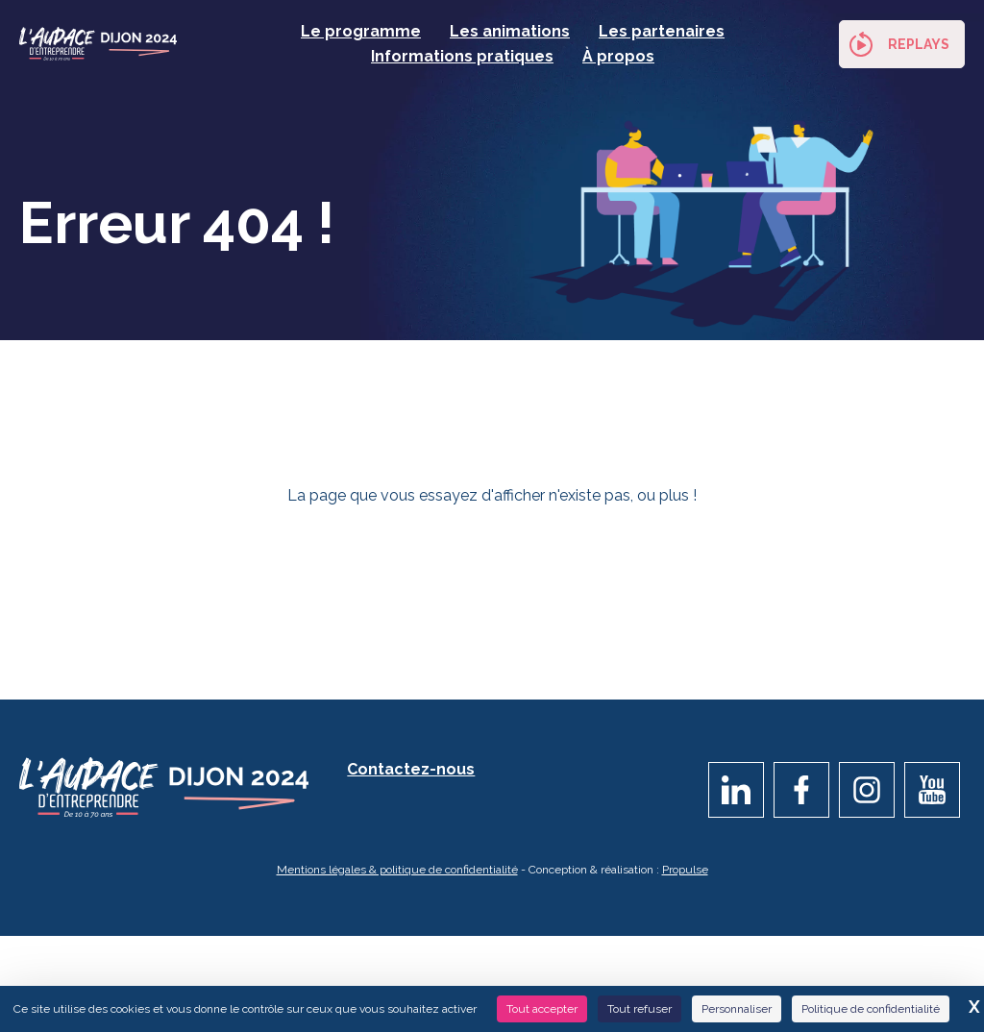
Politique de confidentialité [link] (870, 1009)
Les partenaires (662, 31)
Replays (918, 44)
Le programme (361, 31)
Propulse (685, 875)
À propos (618, 56)
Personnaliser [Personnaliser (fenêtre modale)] (736, 1009)
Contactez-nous (411, 775)
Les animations (510, 31)
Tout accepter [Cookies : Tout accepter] (542, 1009)
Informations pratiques (462, 56)
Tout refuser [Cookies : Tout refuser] (639, 1009)
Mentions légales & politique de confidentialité (397, 875)
